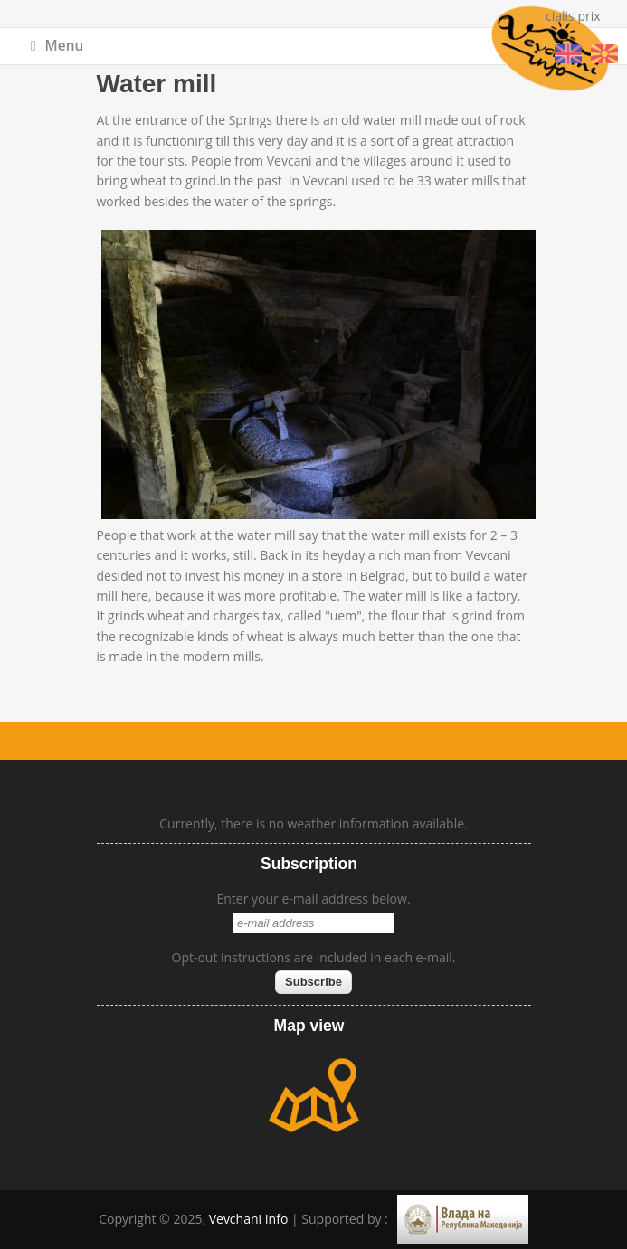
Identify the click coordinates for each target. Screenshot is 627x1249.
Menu (57, 45)
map (314, 1095)
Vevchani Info (249, 1218)
